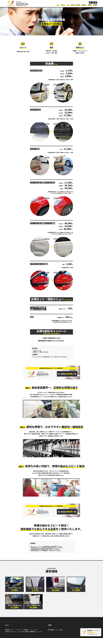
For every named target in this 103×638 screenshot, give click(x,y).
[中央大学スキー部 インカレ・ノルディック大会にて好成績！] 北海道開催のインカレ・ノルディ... (24, 629)
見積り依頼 (94, 2)
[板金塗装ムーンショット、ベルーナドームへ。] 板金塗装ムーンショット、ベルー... (21, 627)
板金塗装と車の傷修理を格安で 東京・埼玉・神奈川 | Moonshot (11, 3)
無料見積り (67, 374)
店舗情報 (50, 622)
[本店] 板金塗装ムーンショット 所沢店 (55, 627)
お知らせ (7, 622)
